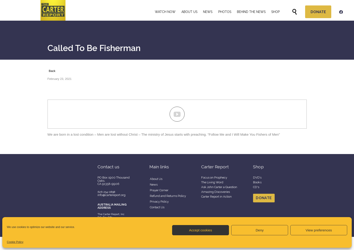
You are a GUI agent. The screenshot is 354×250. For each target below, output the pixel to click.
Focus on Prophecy (214, 177)
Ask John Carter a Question (219, 187)
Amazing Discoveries (215, 192)
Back (52, 71)
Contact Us (157, 207)
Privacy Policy (159, 201)
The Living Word (212, 182)
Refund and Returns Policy (168, 196)
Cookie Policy (15, 242)
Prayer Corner (159, 190)
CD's (256, 187)
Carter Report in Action (216, 196)
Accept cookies (200, 230)
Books (257, 182)
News (154, 184)
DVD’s (257, 177)
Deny (260, 230)
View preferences (319, 230)
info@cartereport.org (112, 195)
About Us (156, 179)
